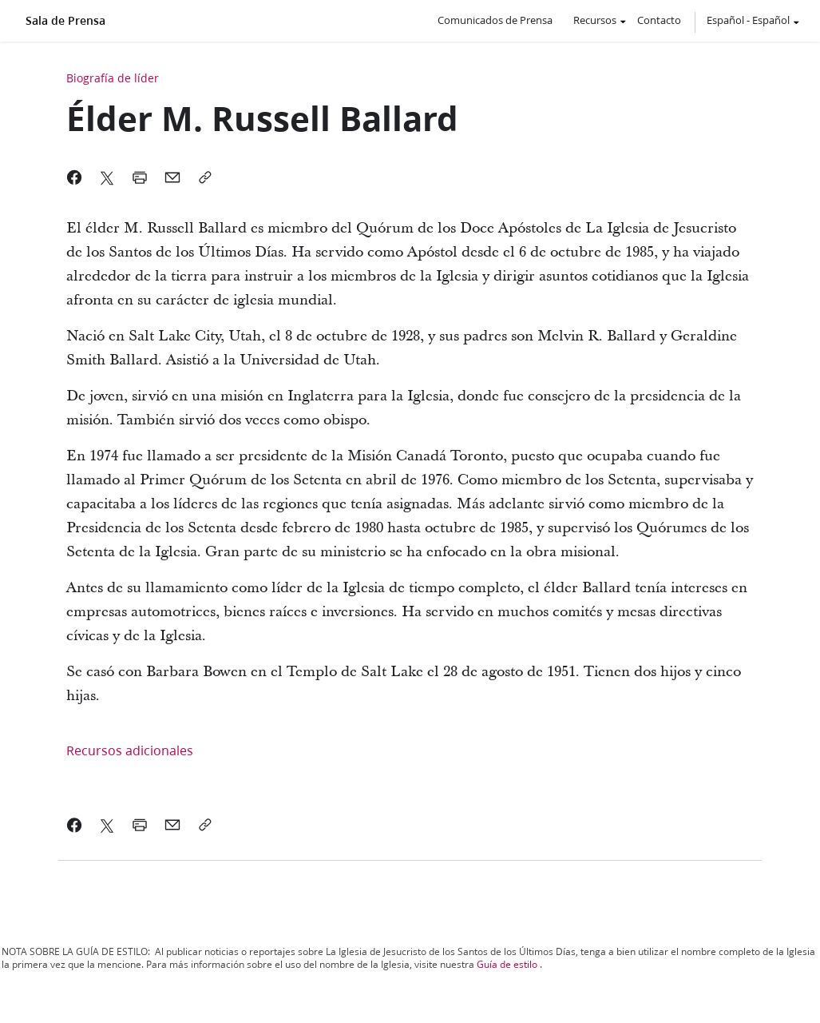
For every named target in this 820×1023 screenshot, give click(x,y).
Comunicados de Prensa (495, 20)
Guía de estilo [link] (507, 964)
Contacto (659, 20)
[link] (74, 825)
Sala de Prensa (65, 20)
